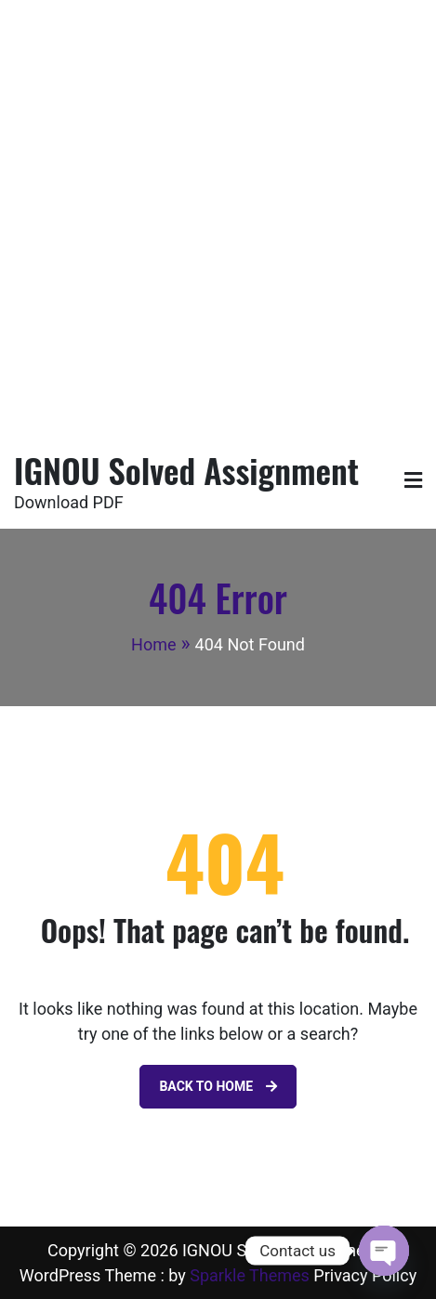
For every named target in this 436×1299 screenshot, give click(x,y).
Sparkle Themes (250, 1275)
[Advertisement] (218, 218)
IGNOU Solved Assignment (186, 469)
